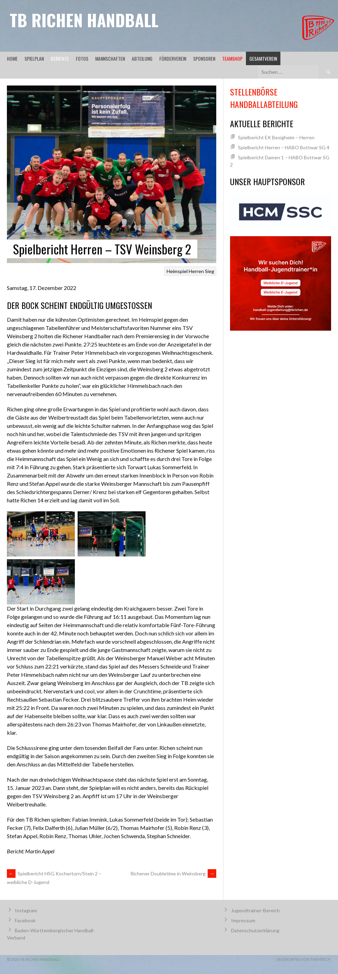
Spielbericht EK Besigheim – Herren (276, 137)
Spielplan (34, 58)
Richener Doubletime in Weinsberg (173, 873)
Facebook (25, 920)
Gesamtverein (263, 58)
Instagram (26, 910)
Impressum (243, 920)
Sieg (209, 271)
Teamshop (232, 58)
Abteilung (142, 58)
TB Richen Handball (84, 20)
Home (12, 58)
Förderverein (172, 58)
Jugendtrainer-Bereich (255, 910)
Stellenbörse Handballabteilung (264, 98)
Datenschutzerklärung (255, 930)
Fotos (82, 58)
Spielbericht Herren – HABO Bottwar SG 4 (283, 147)
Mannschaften (110, 58)
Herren (196, 271)
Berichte (60, 58)
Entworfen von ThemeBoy (304, 959)
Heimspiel (177, 271)
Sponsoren (204, 58)
